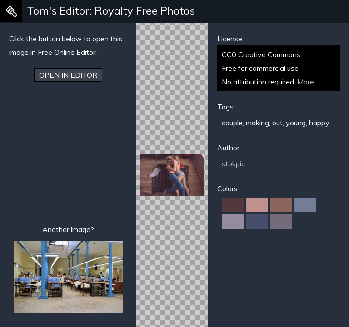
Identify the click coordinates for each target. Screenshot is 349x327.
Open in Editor (68, 74)
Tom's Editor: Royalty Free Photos (111, 10)
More (305, 81)
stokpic (233, 163)
